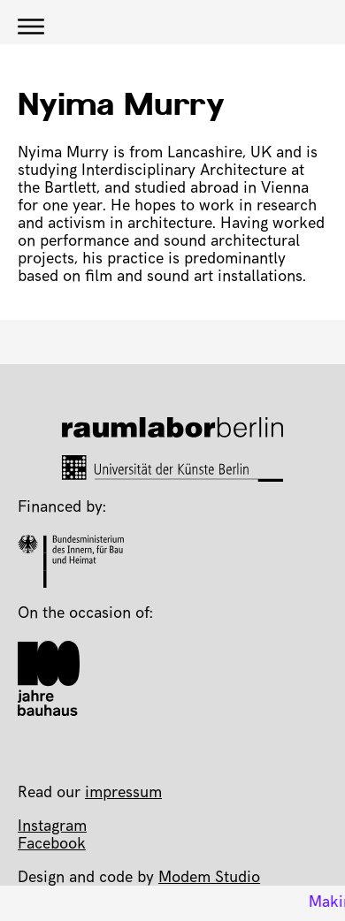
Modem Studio (209, 879)
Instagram (52, 827)
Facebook (52, 845)
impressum (123, 794)
